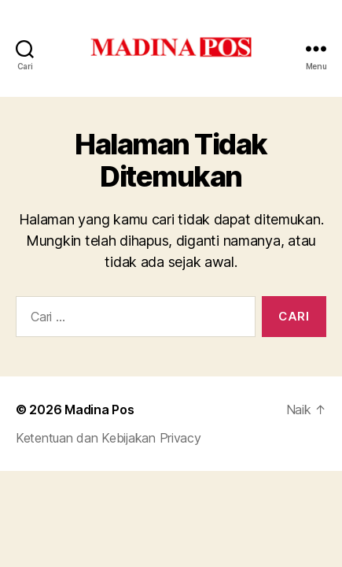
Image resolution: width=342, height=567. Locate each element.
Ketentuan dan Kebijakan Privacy (108, 438)
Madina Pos (99, 409)
